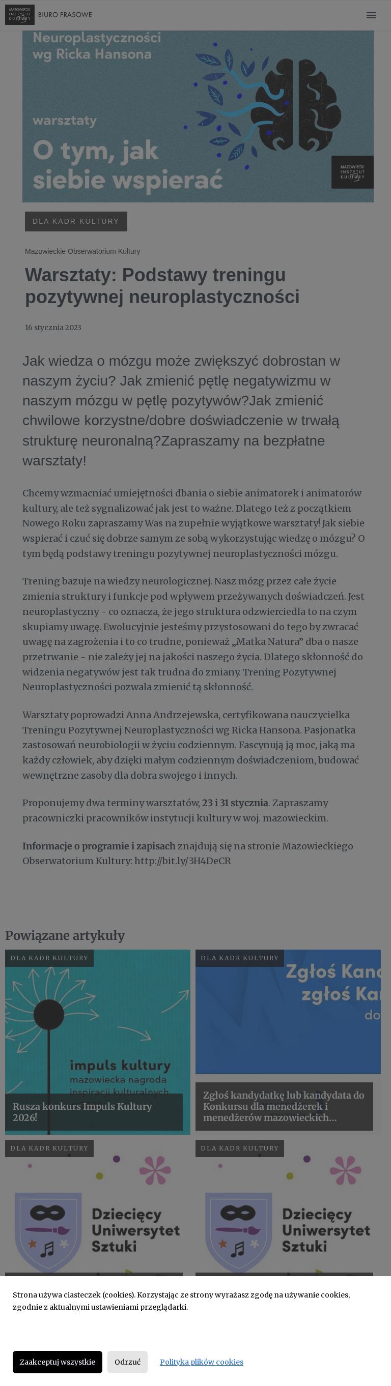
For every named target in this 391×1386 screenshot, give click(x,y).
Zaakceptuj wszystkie (57, 1362)
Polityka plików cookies (201, 1362)
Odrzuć (128, 1362)
